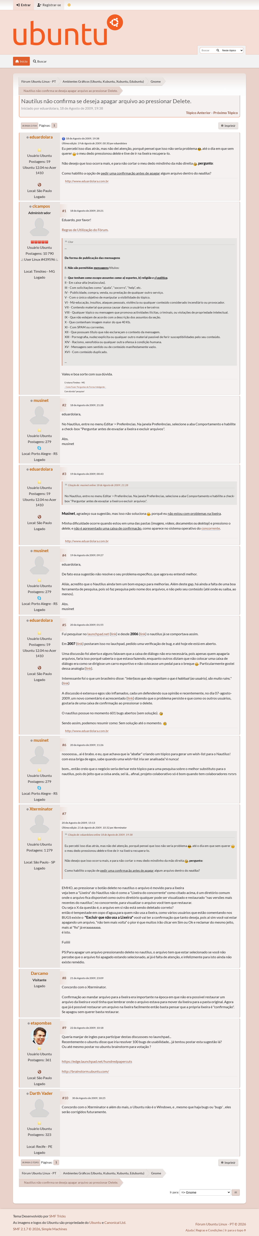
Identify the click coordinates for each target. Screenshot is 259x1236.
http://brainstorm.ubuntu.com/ (85, 1071)
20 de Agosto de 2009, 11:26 (86, 745)
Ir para (174, 1192)
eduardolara (41, 136)
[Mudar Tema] (69, 5)
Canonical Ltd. (115, 1222)
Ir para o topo (30, 1162)
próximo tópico (225, 112)
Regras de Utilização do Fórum (85, 230)
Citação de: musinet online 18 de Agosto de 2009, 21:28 (98, 485)
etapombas (41, 1022)
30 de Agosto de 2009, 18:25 (88, 1098)
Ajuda (190, 1230)
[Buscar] (217, 50)
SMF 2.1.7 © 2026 (26, 1229)
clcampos (41, 206)
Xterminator (41, 808)
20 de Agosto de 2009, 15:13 (78, 822)
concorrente (210, 528)
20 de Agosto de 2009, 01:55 (86, 624)
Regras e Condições (209, 1230)
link (113, 634)
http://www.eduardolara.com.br (87, 181)
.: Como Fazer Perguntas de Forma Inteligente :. (85, 387)
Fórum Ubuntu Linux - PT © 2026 (220, 1224)
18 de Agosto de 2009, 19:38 (82, 138)
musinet (41, 400)
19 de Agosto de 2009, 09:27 (86, 555)
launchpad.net (98, 634)
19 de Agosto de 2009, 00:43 (86, 473)
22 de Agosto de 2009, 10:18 (86, 1027)
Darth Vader (41, 1093)
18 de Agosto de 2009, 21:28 (86, 405)
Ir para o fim (29, 125)
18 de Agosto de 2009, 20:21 (86, 210)
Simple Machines (54, 1229)
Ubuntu (95, 1222)
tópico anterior (198, 112)
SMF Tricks (57, 1216)
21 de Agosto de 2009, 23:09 (86, 978)
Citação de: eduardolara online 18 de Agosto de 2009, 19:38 (100, 834)
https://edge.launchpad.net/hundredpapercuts (97, 1061)
